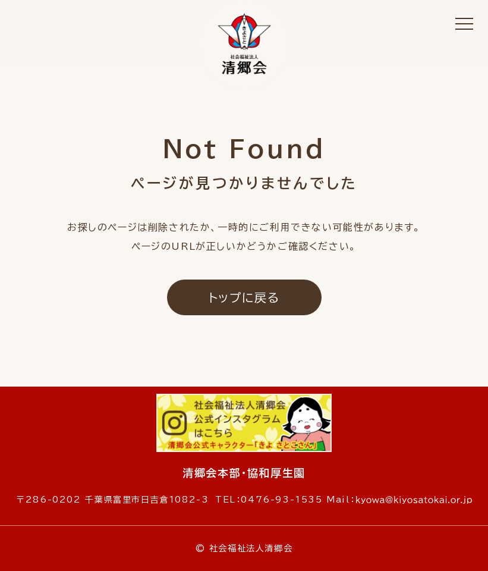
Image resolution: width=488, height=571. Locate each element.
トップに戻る (244, 297)
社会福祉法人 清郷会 (244, 44)
